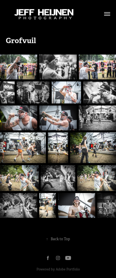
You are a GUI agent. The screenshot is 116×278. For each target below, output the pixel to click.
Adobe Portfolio (68, 269)
